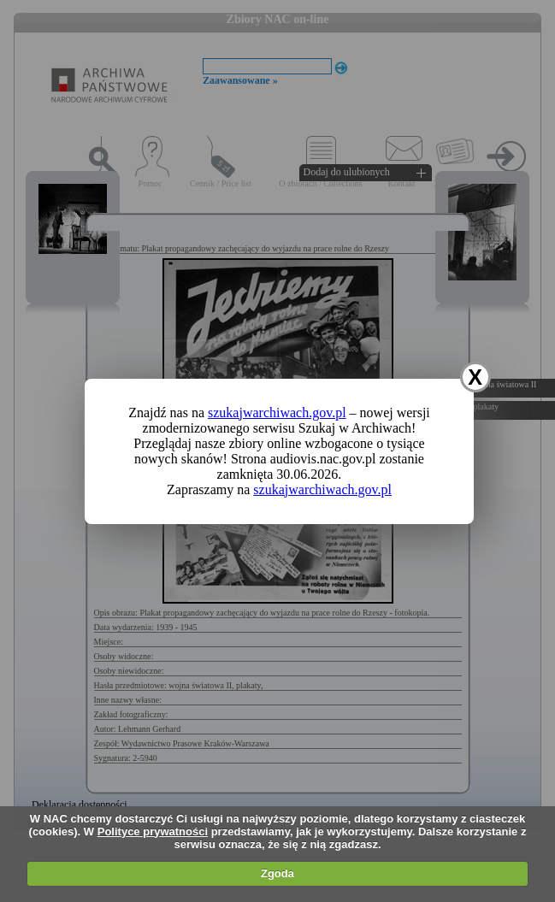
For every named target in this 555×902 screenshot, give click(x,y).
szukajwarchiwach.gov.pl (277, 412)
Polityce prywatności (152, 831)
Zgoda (277, 873)
